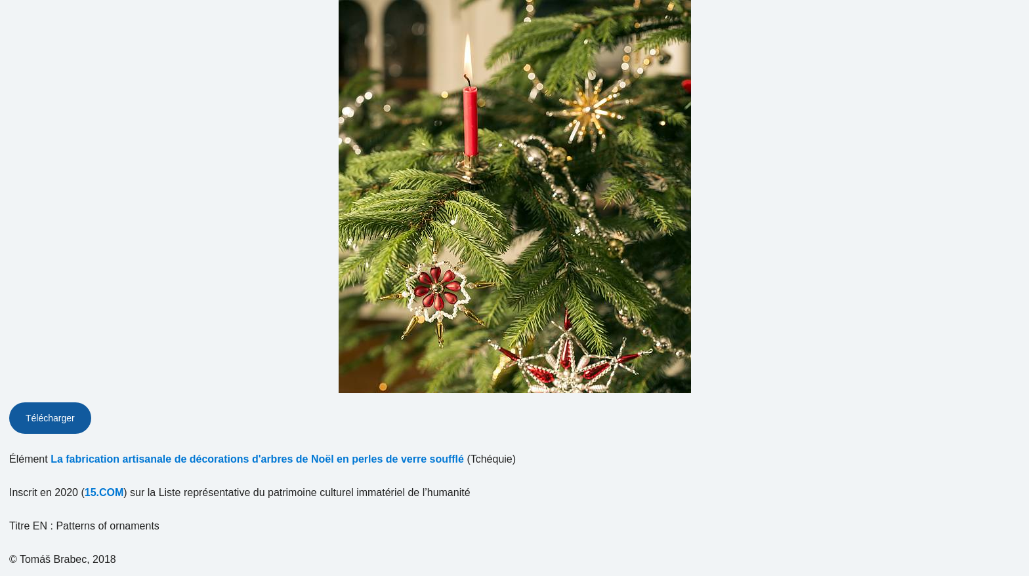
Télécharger (50, 418)
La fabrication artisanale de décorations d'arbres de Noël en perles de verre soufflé (257, 459)
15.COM (104, 492)
